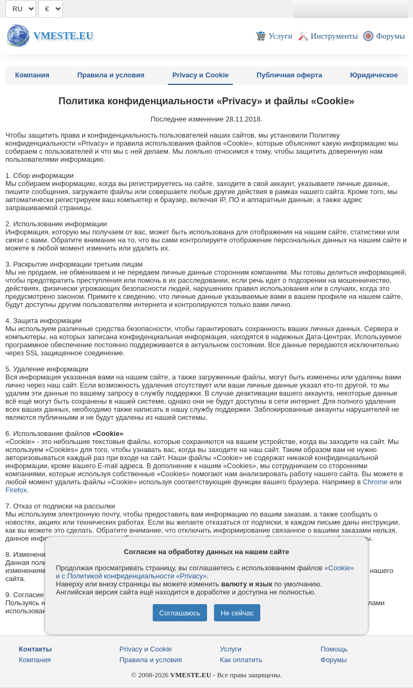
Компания (32, 75)
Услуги (230, 649)
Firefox (16, 490)
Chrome (375, 482)
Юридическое (374, 75)
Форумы (334, 660)
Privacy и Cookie (200, 75)
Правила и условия (111, 75)
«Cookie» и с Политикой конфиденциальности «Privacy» (205, 572)
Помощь (334, 649)
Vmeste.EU (63, 35)
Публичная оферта (289, 75)
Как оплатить (241, 660)
